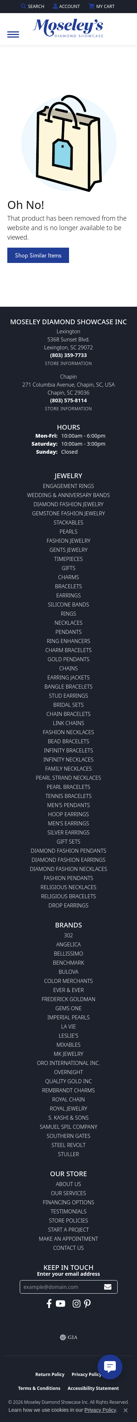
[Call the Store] (68, 355)
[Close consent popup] (125, 1410)
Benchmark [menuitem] (68, 962)
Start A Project (68, 1229)
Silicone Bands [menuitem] (68, 604)
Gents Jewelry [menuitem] (68, 549)
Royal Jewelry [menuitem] (68, 1108)
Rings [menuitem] (68, 613)
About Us (68, 1184)
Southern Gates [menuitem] (69, 1135)
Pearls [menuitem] (68, 531)
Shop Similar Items (38, 255)
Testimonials (68, 1211)
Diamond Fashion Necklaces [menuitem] (68, 868)
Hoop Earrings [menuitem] (68, 814)
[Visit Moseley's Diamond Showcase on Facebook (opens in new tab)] (49, 1303)
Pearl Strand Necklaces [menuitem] (68, 777)
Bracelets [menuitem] (68, 586)
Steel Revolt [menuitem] (68, 1145)
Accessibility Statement (93, 1388)
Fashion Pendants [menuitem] (68, 878)
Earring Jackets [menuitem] (68, 677)
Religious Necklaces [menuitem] (68, 887)
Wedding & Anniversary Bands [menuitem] (68, 495)
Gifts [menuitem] (69, 568)
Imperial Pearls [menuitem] (68, 1017)
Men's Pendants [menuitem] (68, 805)
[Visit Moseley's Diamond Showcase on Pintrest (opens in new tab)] (87, 1303)
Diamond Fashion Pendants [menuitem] (68, 850)
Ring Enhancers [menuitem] (68, 641)
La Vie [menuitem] (68, 1026)
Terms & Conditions (39, 1388)
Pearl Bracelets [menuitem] (68, 786)
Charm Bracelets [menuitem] (68, 650)
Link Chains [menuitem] (68, 723)
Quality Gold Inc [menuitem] (68, 1081)
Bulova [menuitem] (68, 971)
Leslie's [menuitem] (69, 1035)
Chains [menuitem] (68, 668)
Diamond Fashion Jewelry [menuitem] (68, 504)
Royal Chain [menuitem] (68, 1099)
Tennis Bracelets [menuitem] (68, 796)
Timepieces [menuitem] (68, 558)
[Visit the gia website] (68, 1337)
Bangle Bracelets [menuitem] (69, 686)
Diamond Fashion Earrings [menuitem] (68, 859)
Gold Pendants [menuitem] (68, 659)
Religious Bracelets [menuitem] (68, 896)
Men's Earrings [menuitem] (68, 823)
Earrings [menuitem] (68, 595)
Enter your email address (68, 1273)
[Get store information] (68, 363)
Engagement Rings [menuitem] (68, 486)
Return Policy (50, 1374)
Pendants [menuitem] (69, 631)
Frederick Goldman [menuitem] (68, 999)
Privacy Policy (87, 1374)
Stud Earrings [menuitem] (68, 695)
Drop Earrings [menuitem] (68, 905)
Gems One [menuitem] (68, 1008)
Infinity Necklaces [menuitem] (68, 759)
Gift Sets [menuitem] (68, 841)
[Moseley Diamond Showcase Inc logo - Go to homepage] (68, 25)
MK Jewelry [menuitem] (68, 1053)
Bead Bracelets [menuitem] (69, 741)
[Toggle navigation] (13, 38)
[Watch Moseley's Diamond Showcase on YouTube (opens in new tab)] (60, 1303)
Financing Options (68, 1202)
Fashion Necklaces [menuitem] (68, 732)
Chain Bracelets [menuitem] (68, 713)
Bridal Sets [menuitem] (68, 704)
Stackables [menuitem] (68, 522)
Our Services (68, 1193)
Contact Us (68, 1247)
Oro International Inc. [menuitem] (68, 1062)
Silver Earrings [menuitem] (68, 832)
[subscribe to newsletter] (107, 1286)
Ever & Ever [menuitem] (68, 990)
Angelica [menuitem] (68, 944)
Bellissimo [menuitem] (68, 953)
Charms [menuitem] (68, 577)
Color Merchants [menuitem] (68, 980)
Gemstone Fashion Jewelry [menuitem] (68, 513)
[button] (33, 6)
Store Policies (68, 1220)
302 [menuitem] (68, 935)
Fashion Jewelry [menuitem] (69, 540)
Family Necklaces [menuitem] (68, 768)
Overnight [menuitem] (68, 1072)
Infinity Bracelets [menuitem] (68, 750)
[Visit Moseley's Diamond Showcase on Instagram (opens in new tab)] (76, 1303)
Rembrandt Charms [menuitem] (68, 1090)
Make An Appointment (68, 1238)
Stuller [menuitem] (68, 1154)
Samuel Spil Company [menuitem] (69, 1126)
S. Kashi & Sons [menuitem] (68, 1117)
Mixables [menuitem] (69, 1044)
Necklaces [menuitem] (68, 622)
